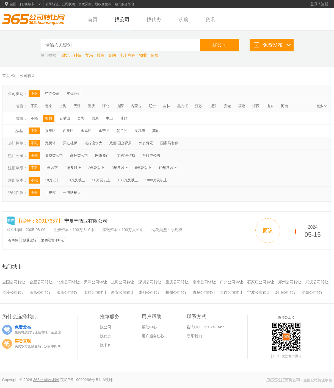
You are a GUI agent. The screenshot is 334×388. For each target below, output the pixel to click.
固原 (95, 118)
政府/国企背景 (120, 143)
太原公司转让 (95, 292)
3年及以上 (120, 168)
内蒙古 (136, 106)
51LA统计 (104, 380)
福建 (241, 106)
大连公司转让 (231, 292)
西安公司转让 (122, 292)
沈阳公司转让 (313, 292)
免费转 (50, 143)
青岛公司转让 (204, 292)
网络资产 (102, 155)
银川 (48, 118)
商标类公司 (79, 155)
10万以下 (52, 180)
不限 (34, 94)
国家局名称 (169, 143)
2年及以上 (96, 168)
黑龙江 (182, 106)
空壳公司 (52, 94)
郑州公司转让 (289, 282)
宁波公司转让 (258, 292)
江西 (256, 106)
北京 (48, 106)
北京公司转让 (68, 282)
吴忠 (80, 118)
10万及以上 (76, 180)
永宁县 (104, 131)
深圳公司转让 (149, 282)
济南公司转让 (68, 292)
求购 (183, 19)
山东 (270, 106)
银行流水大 (93, 143)
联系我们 (194, 336)
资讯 (210, 19)
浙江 (213, 106)
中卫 (109, 118)
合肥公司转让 (41, 282)
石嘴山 (64, 118)
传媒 (154, 55)
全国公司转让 (13, 282)
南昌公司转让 (41, 292)
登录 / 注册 (319, 4)
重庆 (91, 106)
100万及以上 (128, 180)
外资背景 (146, 143)
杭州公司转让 (177, 292)
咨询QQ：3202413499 (206, 327)
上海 (63, 106)
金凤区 (86, 131)
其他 (123, 118)
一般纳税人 (72, 192)
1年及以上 (73, 168)
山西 (120, 106)
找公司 (122, 19)
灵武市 (139, 131)
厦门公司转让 (285, 292)
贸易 (89, 55)
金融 (112, 55)
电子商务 (128, 55)
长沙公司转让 (13, 292)
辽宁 (152, 106)
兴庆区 (50, 131)
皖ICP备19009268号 (78, 380)
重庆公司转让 (177, 282)
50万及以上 (101, 180)
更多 (322, 106)
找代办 (154, 19)
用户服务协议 (153, 336)
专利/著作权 (126, 155)
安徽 (227, 106)
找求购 (105, 345)
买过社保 (70, 143)
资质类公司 (54, 155)
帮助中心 (149, 327)
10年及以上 (168, 168)
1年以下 (51, 168)
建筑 (66, 55)
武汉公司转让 (317, 282)
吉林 (166, 106)
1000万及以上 (156, 180)
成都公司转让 (149, 292)
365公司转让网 (46, 380)
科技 (78, 55)
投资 (101, 55)
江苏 (198, 106)
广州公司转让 (231, 282)
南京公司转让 (204, 282)
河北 (105, 106)
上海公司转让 (122, 282)
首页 (93, 19)
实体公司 (74, 94)
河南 (284, 106)
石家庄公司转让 (260, 282)
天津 (77, 106)
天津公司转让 (95, 282)
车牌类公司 (151, 155)
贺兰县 (122, 131)
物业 (143, 55)
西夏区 (68, 131)
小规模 (50, 192)
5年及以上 (143, 168)
